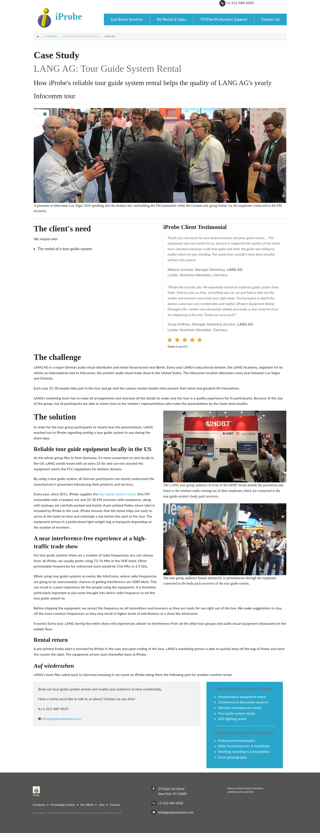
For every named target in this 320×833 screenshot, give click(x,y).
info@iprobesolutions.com (61, 719)
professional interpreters (236, 740)
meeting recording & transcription (243, 751)
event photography (232, 757)
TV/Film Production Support (223, 19)
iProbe (68, 16)
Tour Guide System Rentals (81, 36)
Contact (114, 804)
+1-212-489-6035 (240, 3)
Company (39, 804)
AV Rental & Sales (171, 19)
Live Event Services (127, 19)
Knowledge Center (63, 804)
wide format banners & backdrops (244, 746)
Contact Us (270, 19)
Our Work (50, 36)
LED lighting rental (232, 719)
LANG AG (110, 36)
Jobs (101, 804)
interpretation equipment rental (242, 697)
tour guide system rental (117, 494)
